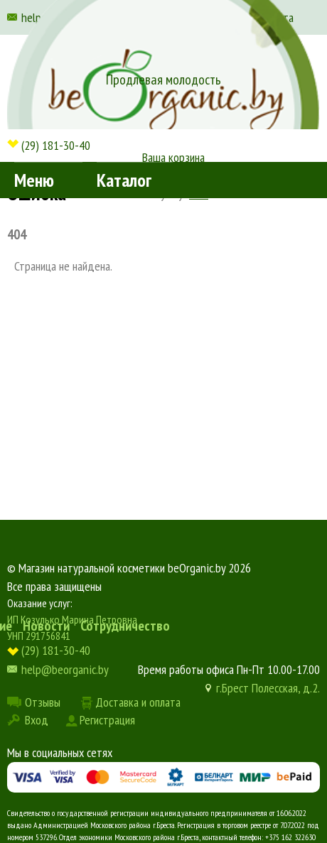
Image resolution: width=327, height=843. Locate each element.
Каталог (124, 180)
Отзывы (42, 702)
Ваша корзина (173, 157)
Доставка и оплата (138, 702)
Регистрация (107, 720)
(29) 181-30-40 (55, 145)
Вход (36, 720)
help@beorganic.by (65, 669)
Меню (34, 180)
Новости (46, 625)
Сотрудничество (125, 625)
